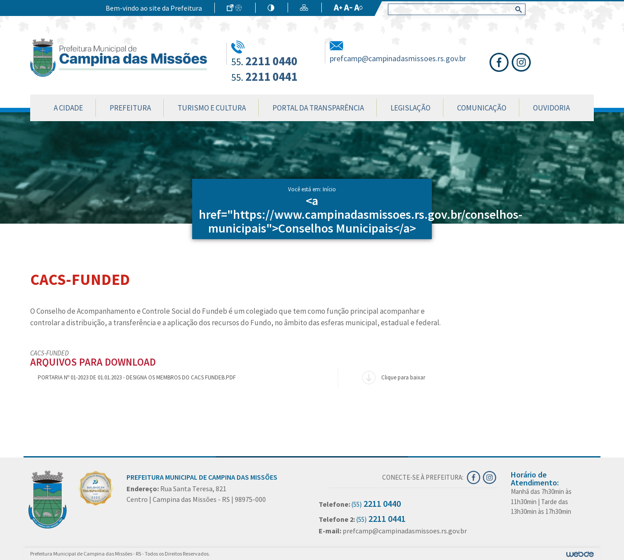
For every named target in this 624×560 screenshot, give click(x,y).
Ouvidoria (551, 108)
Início (329, 189)
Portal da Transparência (318, 108)
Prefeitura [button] (130, 108)
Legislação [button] (410, 108)
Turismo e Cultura (212, 108)
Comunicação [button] (481, 108)
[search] (455, 9)
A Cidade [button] (68, 108)
